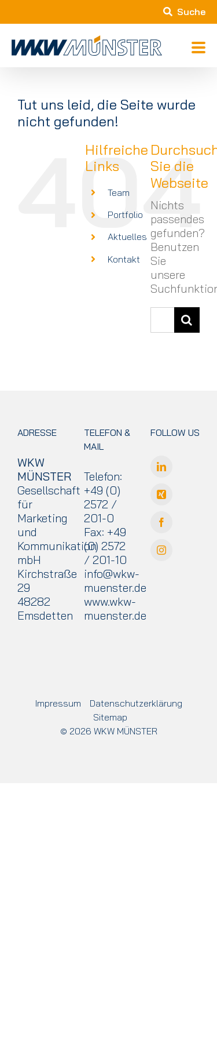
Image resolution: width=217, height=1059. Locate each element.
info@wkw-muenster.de (115, 580)
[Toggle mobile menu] (198, 48)
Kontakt (124, 259)
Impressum (58, 703)
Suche (184, 11)
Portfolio (125, 214)
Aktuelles (127, 236)
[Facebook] (161, 522)
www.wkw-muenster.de (115, 608)
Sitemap (110, 717)
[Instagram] (161, 550)
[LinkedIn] (161, 467)
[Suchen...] (162, 320)
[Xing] (161, 494)
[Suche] (187, 320)
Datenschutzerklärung (136, 703)
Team (119, 192)
